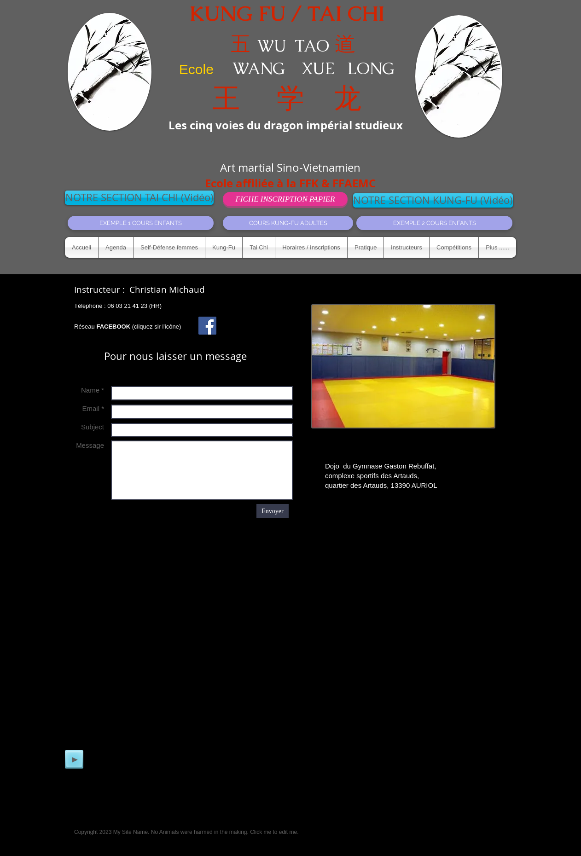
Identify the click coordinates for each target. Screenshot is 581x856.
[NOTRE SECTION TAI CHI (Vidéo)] (139, 198)
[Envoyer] (272, 511)
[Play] (74, 759)
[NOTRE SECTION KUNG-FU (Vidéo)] (433, 200)
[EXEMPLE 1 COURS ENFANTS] (141, 223)
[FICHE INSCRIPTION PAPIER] (285, 199)
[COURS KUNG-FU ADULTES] (288, 223)
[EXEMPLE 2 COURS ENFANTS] (434, 223)
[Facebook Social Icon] (207, 326)
